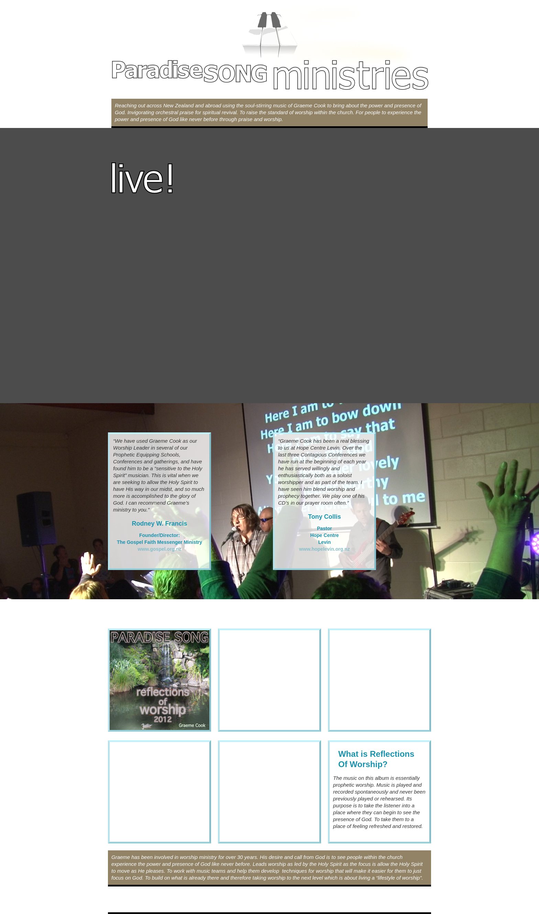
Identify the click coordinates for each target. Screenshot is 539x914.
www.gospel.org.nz (159, 549)
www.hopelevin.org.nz (324, 549)
